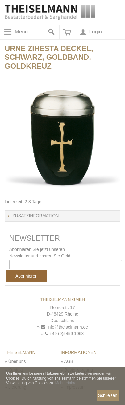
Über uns (17, 361)
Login (90, 32)
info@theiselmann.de (64, 327)
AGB (68, 361)
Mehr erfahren (66, 383)
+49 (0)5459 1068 (64, 333)
